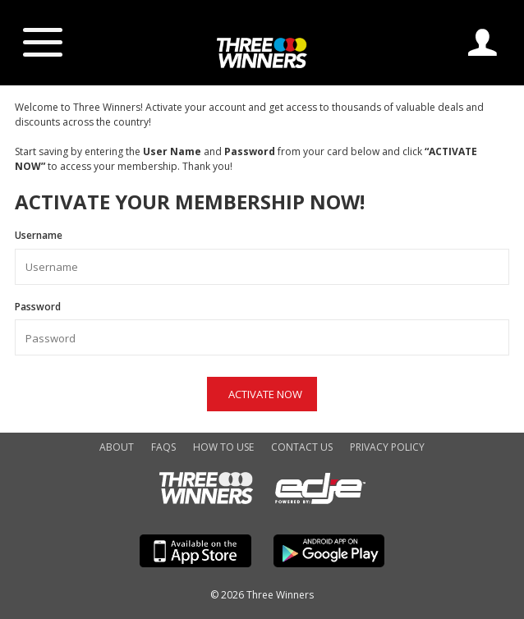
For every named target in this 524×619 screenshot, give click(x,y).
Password (262, 328)
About (116, 447)
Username (262, 256)
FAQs (163, 447)
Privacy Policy (387, 447)
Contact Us (302, 447)
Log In (482, 42)
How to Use (223, 447)
